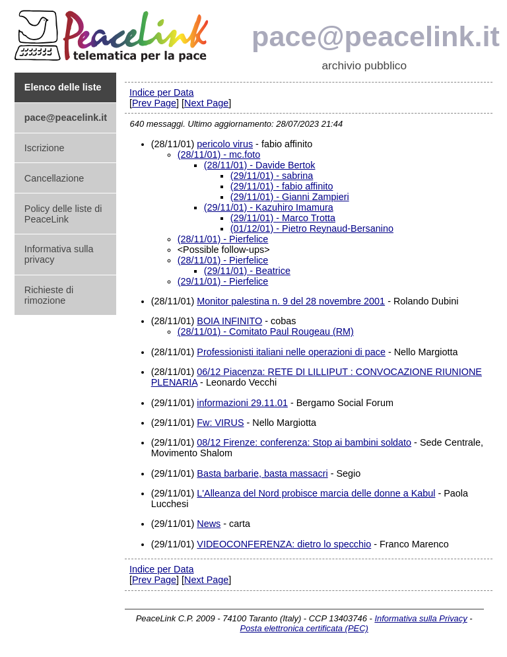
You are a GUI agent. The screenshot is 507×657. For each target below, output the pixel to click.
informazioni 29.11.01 (242, 403)
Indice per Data (161, 92)
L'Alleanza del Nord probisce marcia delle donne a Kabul (316, 493)
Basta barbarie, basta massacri (262, 473)
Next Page (206, 103)
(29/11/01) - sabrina (272, 175)
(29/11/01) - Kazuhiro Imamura (268, 207)
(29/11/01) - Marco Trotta (282, 218)
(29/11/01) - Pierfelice (223, 281)
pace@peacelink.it (376, 36)
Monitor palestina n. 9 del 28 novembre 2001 (291, 301)
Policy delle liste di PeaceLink (63, 214)
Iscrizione (44, 148)
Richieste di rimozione (48, 295)
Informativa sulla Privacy (420, 618)
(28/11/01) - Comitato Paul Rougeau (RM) (266, 331)
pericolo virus (225, 144)
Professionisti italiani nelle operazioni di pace (291, 352)
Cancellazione (54, 178)
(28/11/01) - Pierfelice (223, 239)
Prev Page (154, 103)
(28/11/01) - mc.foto (219, 154)
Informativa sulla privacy (59, 254)
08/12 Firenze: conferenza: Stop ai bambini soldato (304, 442)
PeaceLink (114, 32)
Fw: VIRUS (220, 422)
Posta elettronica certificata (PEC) (304, 628)
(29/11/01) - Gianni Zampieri (289, 196)
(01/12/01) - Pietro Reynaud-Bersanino (311, 228)
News (208, 523)
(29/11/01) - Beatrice (247, 270)
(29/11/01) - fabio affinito (281, 186)
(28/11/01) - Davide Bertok (260, 165)
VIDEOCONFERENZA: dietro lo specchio (284, 544)
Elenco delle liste (63, 87)
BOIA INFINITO (229, 321)
